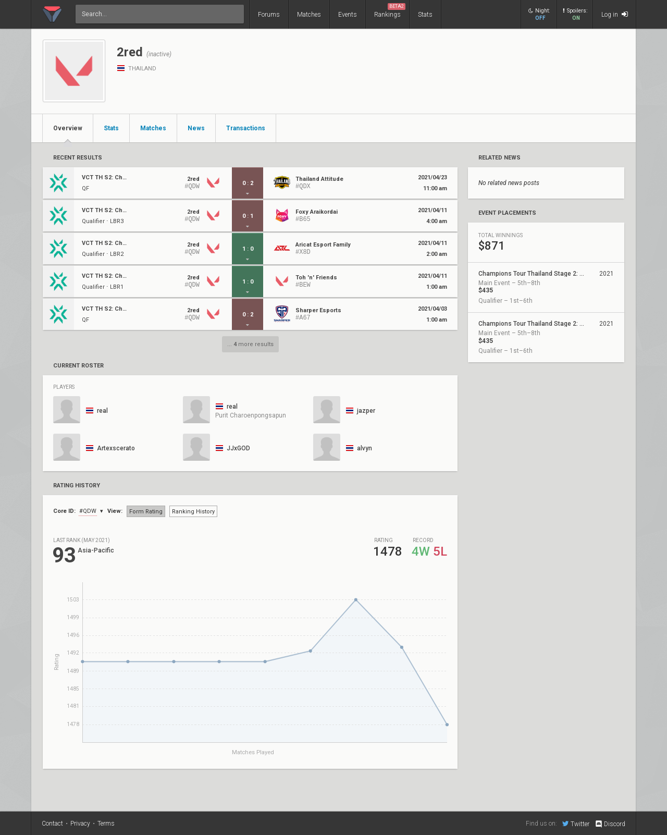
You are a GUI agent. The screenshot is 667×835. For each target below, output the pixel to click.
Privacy (80, 823)
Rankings (389, 10)
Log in (614, 14)
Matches (309, 14)
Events (347, 14)
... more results (250, 344)
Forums (269, 14)
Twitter (575, 823)
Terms (106, 823)
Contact (52, 823)
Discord (610, 824)
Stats (425, 14)
